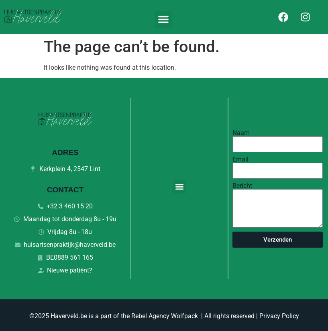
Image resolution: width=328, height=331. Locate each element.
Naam (241, 133)
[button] (163, 19)
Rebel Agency (150, 316)
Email (240, 159)
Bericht (242, 186)
